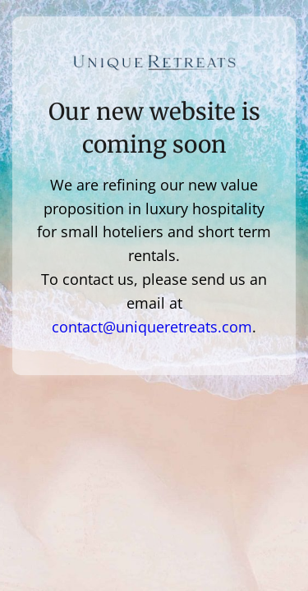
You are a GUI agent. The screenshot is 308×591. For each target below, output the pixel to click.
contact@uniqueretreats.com (152, 327)
